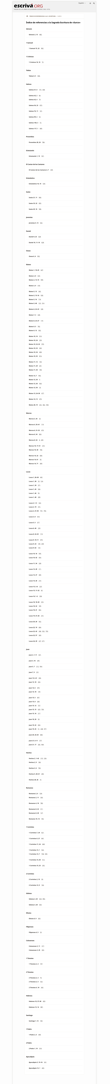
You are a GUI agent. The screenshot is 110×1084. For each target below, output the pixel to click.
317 (43, 946)
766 (41, 450)
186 (39, 762)
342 (39, 291)
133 (39, 548)
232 (40, 405)
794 (45, 511)
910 (40, 336)
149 (39, 544)
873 (41, 105)
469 (41, 129)
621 (42, 833)
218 (43, 446)
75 (41, 978)
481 (41, 477)
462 (44, 405)
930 (42, 295)
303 (41, 798)
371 (39, 485)
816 (40, 356)
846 (39, 76)
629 (39, 709)
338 (43, 90)
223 (40, 587)
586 (40, 209)
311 (41, 809)
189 (40, 606)
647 (42, 270)
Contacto (69, 1078)
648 (43, 844)
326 (39, 745)
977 (45, 729)
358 (40, 596)
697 (38, 698)
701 (41, 511)
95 (38, 493)
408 (40, 352)
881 (42, 1007)
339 (51, 170)
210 (42, 616)
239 (40, 340)
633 (39, 276)
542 (41, 223)
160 (41, 1021)
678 (38, 688)
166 (42, 885)
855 (40, 203)
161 (41, 111)
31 (40, 780)
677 (42, 393)
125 (39, 303)
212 (37, 667)
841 (42, 838)
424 (40, 899)
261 (40, 366)
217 (39, 713)
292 (43, 866)
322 (40, 503)
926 (40, 384)
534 (44, 184)
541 (45, 1062)
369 (40, 348)
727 (39, 706)
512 (43, 860)
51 (38, 729)
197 (41, 964)
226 (45, 758)
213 (42, 758)
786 (43, 142)
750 (42, 709)
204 (39, 682)
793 (47, 631)
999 (42, 280)
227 (40, 641)
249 (42, 440)
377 (38, 523)
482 (40, 35)
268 (40, 631)
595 (40, 554)
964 (42, 745)
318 (40, 1048)
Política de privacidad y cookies (39, 1078)
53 (39, 117)
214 (40, 581)
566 (39, 489)
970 (42, 344)
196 (42, 819)
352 (43, 631)
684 (41, 456)
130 (40, 362)
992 (42, 48)
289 (39, 497)
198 (40, 370)
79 (39, 100)
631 (40, 655)
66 (39, 96)
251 (37, 672)
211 (40, 569)
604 (39, 725)
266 (40, 678)
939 (46, 854)
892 (44, 899)
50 (38, 719)
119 (42, 321)
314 (43, 303)
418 (39, 286)
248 (42, 729)
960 (40, 197)
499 (39, 1035)
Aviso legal (25, 1078)
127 (41, 813)
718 (39, 299)
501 (42, 156)
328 (42, 309)
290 (38, 661)
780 (41, 803)
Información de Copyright (57, 1078)
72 (42, 62)
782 (39, 326)
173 (40, 90)
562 (40, 622)
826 (40, 434)
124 (42, 481)
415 (39, 507)
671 (43, 641)
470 (40, 399)
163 (41, 982)
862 (40, 610)
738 (42, 854)
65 (42, 590)
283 (42, 774)
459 (44, 1001)
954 (41, 667)
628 (39, 237)
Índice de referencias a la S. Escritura (43, 16)
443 (43, 1068)
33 (40, 388)
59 (42, 879)
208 (38, 702)
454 (40, 558)
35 (40, 460)
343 (42, 987)
